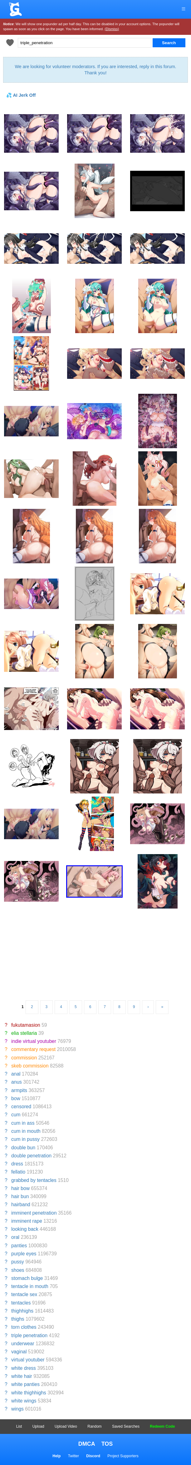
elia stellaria (24, 1033)
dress (17, 1163)
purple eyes (24, 1253)
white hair (21, 1376)
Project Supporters (122, 1456)
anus (16, 1082)
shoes (17, 1270)
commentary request (33, 1049)
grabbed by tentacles (33, 1180)
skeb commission (30, 1065)
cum (15, 1114)
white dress (23, 1368)
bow (15, 1098)
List (19, 1426)
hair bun (20, 1196)
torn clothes (24, 1327)
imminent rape (26, 1221)
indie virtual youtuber (33, 1041)
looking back (24, 1229)
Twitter (73, 1456)
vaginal (19, 1351)
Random (94, 1426)
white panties (25, 1384)
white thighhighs (28, 1392)
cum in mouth (26, 1131)
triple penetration (29, 1335)
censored (21, 1106)
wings (17, 1409)
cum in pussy (25, 1139)
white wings (24, 1400)
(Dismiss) (112, 29)
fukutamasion (25, 1025)
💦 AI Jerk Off (21, 95)
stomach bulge (27, 1278)
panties (19, 1245)
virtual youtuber (28, 1359)
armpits (19, 1090)
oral (15, 1237)
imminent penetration (34, 1213)
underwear (22, 1343)
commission (24, 1057)
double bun (23, 1147)
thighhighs (22, 1311)
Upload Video (66, 1426)
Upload (38, 1426)
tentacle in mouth (29, 1286)
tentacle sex (24, 1294)
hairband (20, 1204)
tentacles (21, 1302)
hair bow (20, 1188)
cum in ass (23, 1123)
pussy (17, 1261)
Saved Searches (126, 1426)
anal (15, 1074)
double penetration (31, 1155)
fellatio (18, 1171)
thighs (17, 1319)
